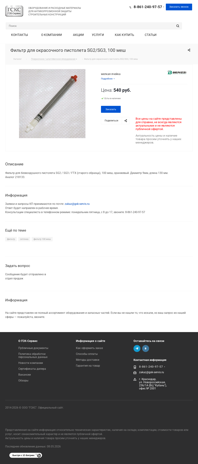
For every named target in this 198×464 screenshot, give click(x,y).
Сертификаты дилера (32, 368)
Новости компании (30, 363)
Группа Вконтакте (145, 348)
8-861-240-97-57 (148, 7)
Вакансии (24, 374)
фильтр (11, 239)
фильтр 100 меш (42, 239)
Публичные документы (33, 348)
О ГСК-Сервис (28, 341)
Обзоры (23, 380)
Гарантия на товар (88, 365)
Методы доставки (87, 359)
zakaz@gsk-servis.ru (77, 203)
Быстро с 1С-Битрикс (23, 455)
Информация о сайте (90, 341)
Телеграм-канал (136, 348)
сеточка (24, 239)
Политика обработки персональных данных (33, 355)
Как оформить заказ (89, 348)
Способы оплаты (87, 354)
